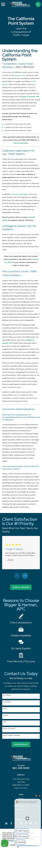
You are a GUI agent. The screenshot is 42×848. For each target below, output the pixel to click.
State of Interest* (9, 729)
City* (4, 722)
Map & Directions (21, 788)
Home (21, 798)
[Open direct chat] (36, 795)
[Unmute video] (28, 818)
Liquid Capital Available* (11, 735)
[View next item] (25, 576)
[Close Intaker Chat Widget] (39, 795)
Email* (5, 709)
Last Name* (7, 702)
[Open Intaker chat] (18, 847)
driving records (20, 75)
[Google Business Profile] (6, 823)
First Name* (7, 695)
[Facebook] (11, 823)
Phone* (5, 715)
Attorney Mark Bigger (19, 194)
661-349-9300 (21, 768)
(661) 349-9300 (25, 67)
